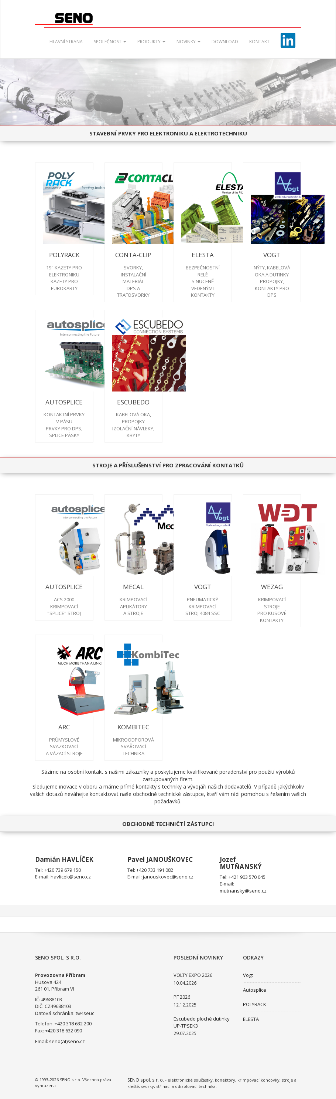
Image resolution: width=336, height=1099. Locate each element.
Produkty (151, 41)
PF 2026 (182, 997)
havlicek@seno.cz (71, 876)
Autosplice (254, 990)
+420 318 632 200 (73, 1023)
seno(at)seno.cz (67, 1041)
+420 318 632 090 (63, 1030)
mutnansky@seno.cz (243, 890)
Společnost (110, 41)
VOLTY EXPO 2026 (193, 975)
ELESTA (251, 1019)
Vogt (248, 975)
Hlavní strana (66, 41)
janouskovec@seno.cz (168, 876)
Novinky (188, 41)
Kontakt (259, 41)
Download (225, 41)
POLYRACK (254, 1004)
